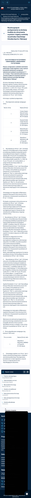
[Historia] (24, 372)
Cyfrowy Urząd (5, 439)
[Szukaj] (3, 2)
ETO (2, 450)
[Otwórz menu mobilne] (29, 2)
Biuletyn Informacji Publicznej (9, 14)
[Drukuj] (27, 372)
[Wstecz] (4, 33)
